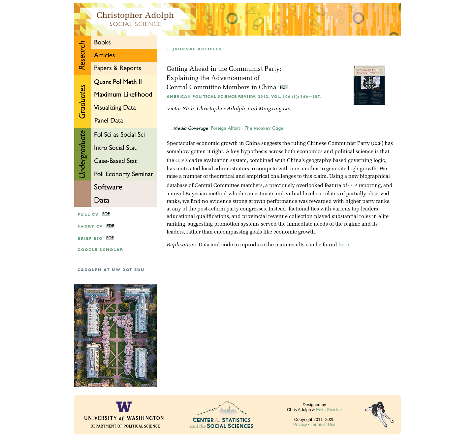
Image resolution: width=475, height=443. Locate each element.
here (343, 245)
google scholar (100, 250)
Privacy (300, 424)
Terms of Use (322, 424)
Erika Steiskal (329, 409)
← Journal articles (194, 49)
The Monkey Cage (264, 128)
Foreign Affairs (226, 128)
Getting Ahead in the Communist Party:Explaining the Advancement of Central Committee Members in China (224, 78)
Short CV (90, 226)
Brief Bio (90, 238)
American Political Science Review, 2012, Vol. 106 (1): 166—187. (244, 97)
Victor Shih (180, 109)
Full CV (88, 214)
